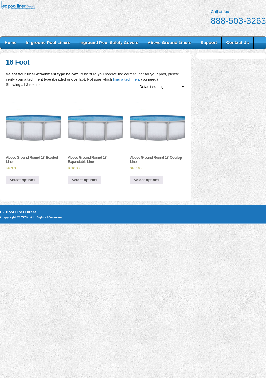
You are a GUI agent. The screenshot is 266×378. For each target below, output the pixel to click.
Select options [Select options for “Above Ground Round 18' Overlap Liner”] (146, 180)
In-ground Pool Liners (48, 42)
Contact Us (237, 42)
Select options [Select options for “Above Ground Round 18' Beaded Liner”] (22, 180)
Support (209, 42)
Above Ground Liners (169, 42)
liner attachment (126, 79)
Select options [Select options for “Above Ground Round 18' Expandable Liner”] (84, 180)
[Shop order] (161, 86)
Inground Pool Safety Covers (109, 42)
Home (11, 42)
